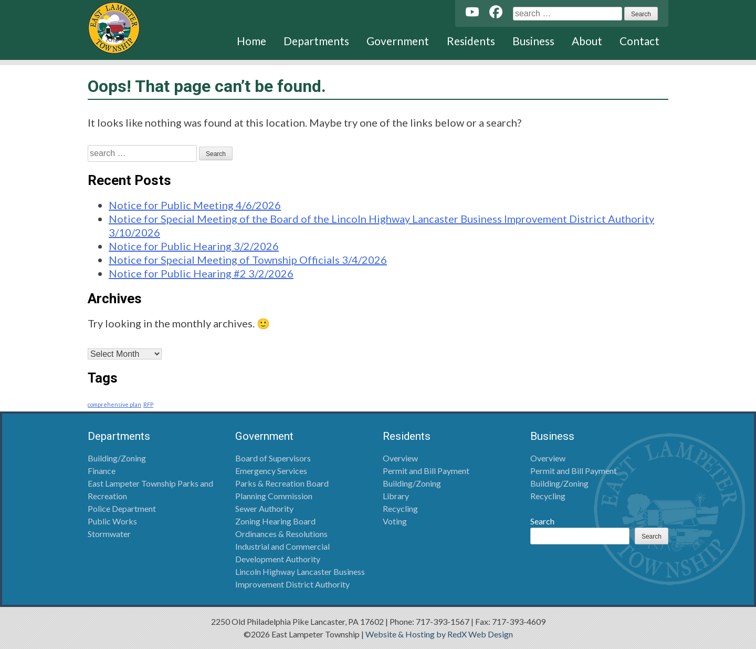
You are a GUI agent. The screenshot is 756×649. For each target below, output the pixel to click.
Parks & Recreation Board (282, 483)
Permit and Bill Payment (426, 471)
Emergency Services (271, 471)
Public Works (112, 521)
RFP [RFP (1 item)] (148, 404)
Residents (471, 40)
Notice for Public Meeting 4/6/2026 (195, 205)
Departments (316, 40)
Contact (639, 40)
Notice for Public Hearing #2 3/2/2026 (201, 273)
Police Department (122, 508)
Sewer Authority (264, 508)
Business (533, 40)
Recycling (400, 508)
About (587, 40)
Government (397, 40)
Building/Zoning (117, 458)
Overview (400, 458)
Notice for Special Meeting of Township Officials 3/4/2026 (248, 259)
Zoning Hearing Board (275, 521)
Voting (395, 521)
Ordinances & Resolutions (281, 534)
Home (251, 40)
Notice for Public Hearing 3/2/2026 (194, 246)
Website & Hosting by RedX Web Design (439, 634)
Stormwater (109, 534)
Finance (102, 471)
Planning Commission (273, 496)
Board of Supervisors (273, 458)
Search (542, 521)
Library (396, 496)
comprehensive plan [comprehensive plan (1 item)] (114, 404)
